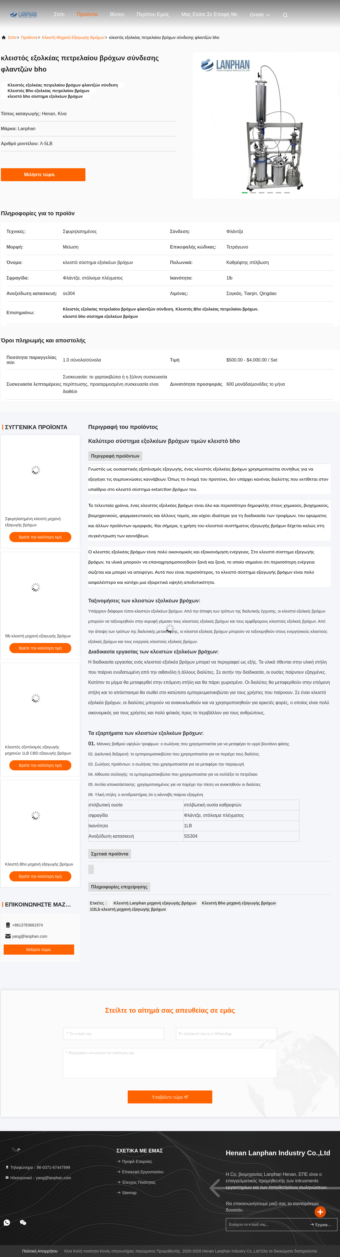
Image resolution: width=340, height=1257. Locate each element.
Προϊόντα (87, 14)
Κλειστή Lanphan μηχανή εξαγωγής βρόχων (155, 903)
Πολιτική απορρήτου (40, 1251)
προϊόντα (29, 37)
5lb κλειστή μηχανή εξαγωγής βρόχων (38, 636)
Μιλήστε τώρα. (43, 174)
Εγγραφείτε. (321, 1224)
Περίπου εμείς (152, 14)
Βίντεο (117, 14)
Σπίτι (59, 14)
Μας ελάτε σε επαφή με (210, 14)
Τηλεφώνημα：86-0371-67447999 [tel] (37, 1167)
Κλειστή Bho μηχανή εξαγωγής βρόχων (39, 864)
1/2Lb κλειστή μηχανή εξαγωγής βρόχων (128, 909)
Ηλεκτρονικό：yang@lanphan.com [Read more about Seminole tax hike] (38, 1178)
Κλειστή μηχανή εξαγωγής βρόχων (73, 37)
